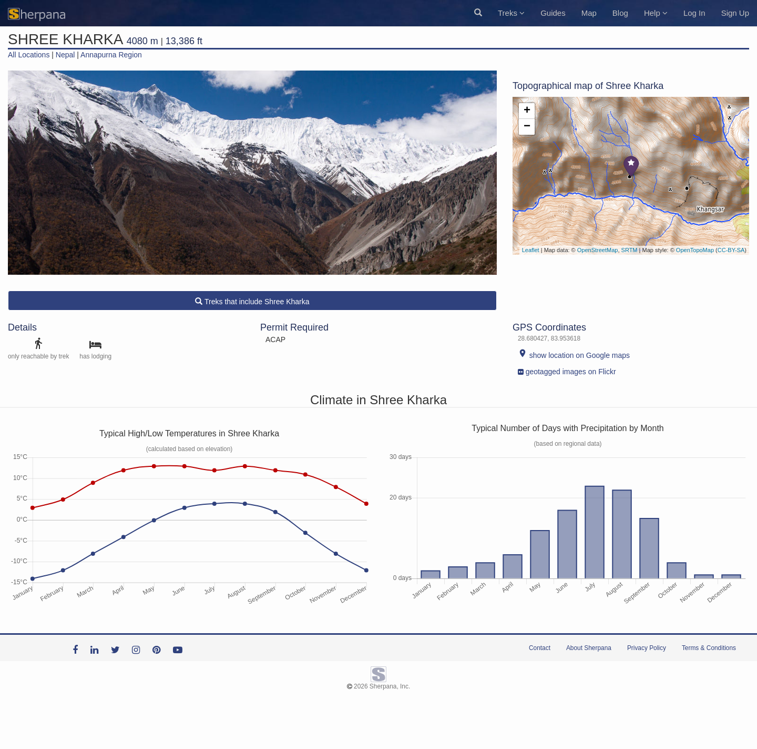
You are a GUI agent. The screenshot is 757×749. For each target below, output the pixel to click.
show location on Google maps (574, 355)
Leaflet (530, 250)
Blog (620, 12)
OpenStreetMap (597, 250)
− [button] (527, 127)
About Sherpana (588, 648)
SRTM (629, 250)
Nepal (65, 55)
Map (589, 12)
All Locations (28, 55)
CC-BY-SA (731, 250)
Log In (694, 12)
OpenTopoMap (695, 250)
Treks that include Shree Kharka (252, 301)
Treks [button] (511, 12)
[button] (478, 13)
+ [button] (527, 111)
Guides (553, 12)
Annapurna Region (111, 55)
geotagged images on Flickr (567, 369)
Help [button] (656, 12)
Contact (539, 648)
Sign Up (735, 12)
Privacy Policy (646, 648)
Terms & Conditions (709, 648)
